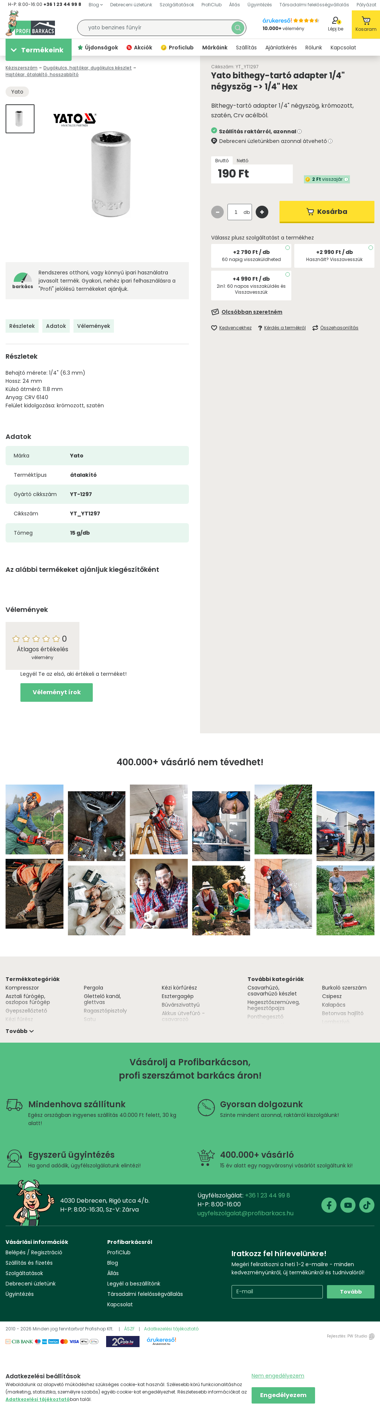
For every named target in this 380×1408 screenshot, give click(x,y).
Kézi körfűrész (179, 987)
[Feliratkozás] (292, 312)
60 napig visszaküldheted (251, 259)
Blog (112, 1263)
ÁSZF (129, 1329)
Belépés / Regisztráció (34, 1252)
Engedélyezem (283, 1395)
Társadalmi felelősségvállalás (145, 1294)
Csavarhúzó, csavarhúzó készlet (272, 990)
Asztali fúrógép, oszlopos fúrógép (28, 999)
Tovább (351, 1291)
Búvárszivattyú (181, 1004)
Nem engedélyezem (278, 1375)
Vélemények (93, 326)
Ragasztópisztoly (105, 1010)
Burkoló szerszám (344, 987)
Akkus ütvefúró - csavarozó (183, 1016)
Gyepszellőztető (26, 1010)
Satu (90, 1019)
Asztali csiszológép (271, 1025)
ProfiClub (119, 1252)
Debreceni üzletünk (31, 1283)
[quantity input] (236, 212)
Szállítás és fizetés (29, 1263)
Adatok (56, 326)
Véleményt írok (57, 692)
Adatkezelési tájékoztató (171, 1329)
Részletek (22, 326)
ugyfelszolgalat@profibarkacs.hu (245, 1213)
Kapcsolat (120, 1304)
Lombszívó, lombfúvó (336, 1024)
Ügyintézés (20, 1294)
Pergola (93, 987)
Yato (17, 91)
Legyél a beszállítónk (133, 1283)
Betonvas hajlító (343, 1013)
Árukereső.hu (161, 1344)
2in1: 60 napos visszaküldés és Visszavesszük (251, 289)
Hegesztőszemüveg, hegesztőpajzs (274, 1005)
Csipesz (332, 996)
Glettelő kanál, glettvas (102, 999)
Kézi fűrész (19, 1019)
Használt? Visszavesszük (334, 259)
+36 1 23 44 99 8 (62, 4)
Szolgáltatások (24, 1273)
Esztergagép (178, 996)
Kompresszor (22, 987)
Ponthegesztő (266, 1016)
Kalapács (333, 1004)
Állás (113, 1273)
